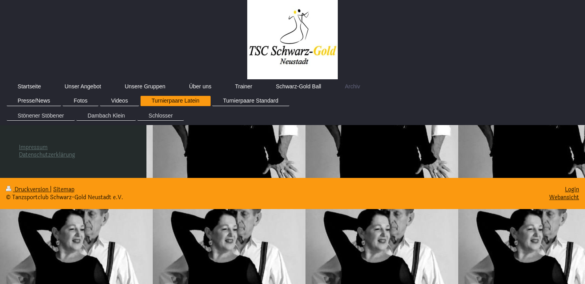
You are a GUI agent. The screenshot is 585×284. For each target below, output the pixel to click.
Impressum (33, 147)
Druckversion (28, 189)
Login (572, 189)
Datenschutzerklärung (47, 155)
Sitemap (63, 189)
